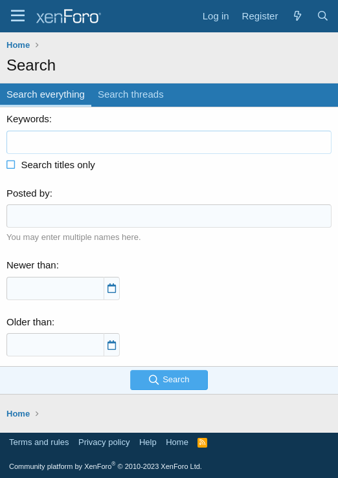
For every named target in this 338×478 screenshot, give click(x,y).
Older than (29, 321)
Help (148, 442)
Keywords (27, 118)
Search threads (131, 94)
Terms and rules (39, 442)
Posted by (28, 193)
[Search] (322, 16)
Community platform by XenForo (105, 466)
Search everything (45, 94)
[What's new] (297, 16)
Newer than (31, 264)
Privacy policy (104, 442)
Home (177, 442)
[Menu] (18, 16)
